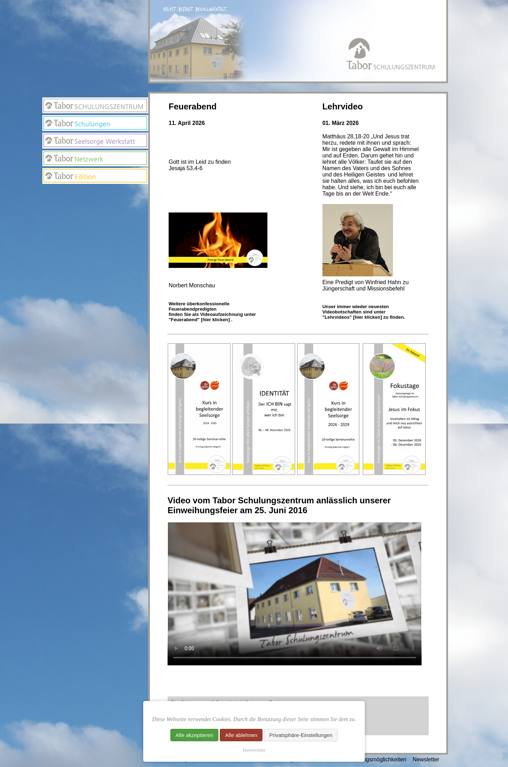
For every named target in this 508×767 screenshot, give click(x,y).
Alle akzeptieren (194, 735)
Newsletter (95, 207)
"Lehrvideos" (337, 317)
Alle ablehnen (241, 735)
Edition (95, 176)
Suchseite (95, 221)
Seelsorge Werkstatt (95, 141)
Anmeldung (95, 193)
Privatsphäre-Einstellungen (300, 735)
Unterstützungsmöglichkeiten (370, 759)
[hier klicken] (215, 319)
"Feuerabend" (185, 319)
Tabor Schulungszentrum (95, 105)
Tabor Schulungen (95, 123)
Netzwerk (95, 158)
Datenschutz (254, 750)
